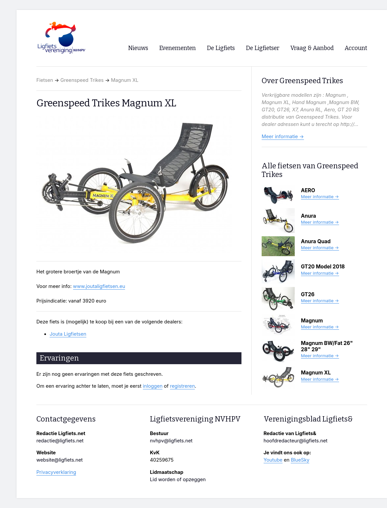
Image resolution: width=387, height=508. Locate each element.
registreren (182, 386)
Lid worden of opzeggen (178, 479)
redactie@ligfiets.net (60, 441)
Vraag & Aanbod (312, 48)
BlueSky (300, 460)
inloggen (153, 386)
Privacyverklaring (56, 472)
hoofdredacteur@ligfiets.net (295, 441)
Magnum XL (125, 80)
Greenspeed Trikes (82, 80)
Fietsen (44, 80)
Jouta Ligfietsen (68, 334)
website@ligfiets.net (59, 460)
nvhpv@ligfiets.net (171, 441)
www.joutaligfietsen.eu (99, 286)
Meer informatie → (283, 137)
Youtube (273, 460)
